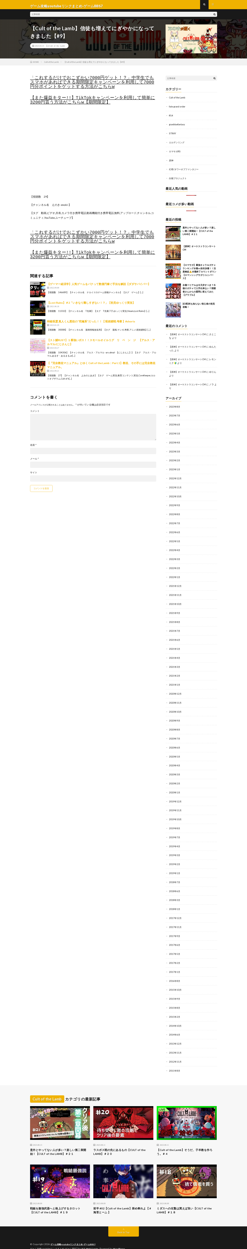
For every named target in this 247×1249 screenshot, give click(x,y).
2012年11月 (175, 1052)
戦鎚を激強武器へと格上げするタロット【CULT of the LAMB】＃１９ (58, 1203)
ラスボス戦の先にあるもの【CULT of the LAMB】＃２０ (122, 1143)
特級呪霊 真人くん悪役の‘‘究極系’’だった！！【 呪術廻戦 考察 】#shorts (91, 324)
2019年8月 (175, 822)
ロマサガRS (175, 153)
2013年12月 (175, 1034)
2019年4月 (175, 840)
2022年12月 (175, 478)
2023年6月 (175, 425)
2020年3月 (175, 769)
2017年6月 (175, 937)
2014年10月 (175, 1017)
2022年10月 (175, 495)
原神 (171, 162)
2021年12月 (175, 584)
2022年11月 (175, 486)
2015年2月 (175, 1008)
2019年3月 (175, 849)
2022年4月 (175, 548)
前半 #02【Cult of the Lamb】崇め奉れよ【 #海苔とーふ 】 (122, 1203)
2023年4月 (175, 442)
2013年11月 (175, 1043)
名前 (33, 447)
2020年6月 (175, 743)
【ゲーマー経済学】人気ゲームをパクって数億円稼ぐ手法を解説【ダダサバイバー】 (98, 286)
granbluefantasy (177, 126)
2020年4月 (175, 760)
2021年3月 (175, 663)
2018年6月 (175, 884)
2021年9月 (175, 610)
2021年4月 (175, 654)
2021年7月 (175, 628)
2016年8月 (175, 972)
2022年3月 (175, 557)
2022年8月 (175, 513)
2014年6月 (175, 1025)
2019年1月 (175, 866)
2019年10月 (175, 813)
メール (34, 461)
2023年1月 (175, 469)
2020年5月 (175, 752)
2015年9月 (175, 990)
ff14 (171, 117)
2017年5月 (175, 946)
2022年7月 (175, 522)
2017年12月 (175, 911)
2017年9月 (175, 928)
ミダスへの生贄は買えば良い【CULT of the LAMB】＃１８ (185, 1203)
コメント (35, 413)
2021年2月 (175, 672)
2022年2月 (175, 566)
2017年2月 (175, 955)
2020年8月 (175, 725)
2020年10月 (175, 707)
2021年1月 (175, 681)
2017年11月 (175, 919)
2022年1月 (175, 575)
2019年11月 (175, 805)
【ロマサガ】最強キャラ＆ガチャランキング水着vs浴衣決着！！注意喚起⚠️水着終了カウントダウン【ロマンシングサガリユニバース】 (199, 273)
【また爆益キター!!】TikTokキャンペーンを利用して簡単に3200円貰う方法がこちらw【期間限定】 (92, 103)
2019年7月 (175, 831)
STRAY (173, 135)
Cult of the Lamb (57, 48)
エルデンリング (177, 144)
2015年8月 (175, 999)
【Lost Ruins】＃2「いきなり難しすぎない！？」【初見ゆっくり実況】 (91, 305)
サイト (33, 475)
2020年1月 (175, 787)
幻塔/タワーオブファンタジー (185, 170)
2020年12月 (175, 690)
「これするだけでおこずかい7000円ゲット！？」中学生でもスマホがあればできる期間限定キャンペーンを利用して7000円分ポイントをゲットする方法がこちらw (92, 84)
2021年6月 (175, 637)
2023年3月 (175, 451)
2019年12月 (175, 796)
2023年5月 (175, 433)
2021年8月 (175, 619)
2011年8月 (175, 1061)
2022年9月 (175, 504)
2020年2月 (175, 778)
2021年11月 (175, 592)
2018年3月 (175, 893)
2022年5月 (175, 539)
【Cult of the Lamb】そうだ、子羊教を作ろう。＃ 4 (186, 1143)
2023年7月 (175, 416)
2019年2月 (175, 858)
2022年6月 (175, 531)
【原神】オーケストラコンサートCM (188, 335)
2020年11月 (175, 698)
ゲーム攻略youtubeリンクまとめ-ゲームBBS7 (74, 1237)
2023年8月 (175, 407)
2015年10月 (175, 981)
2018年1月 (175, 902)
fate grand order (177, 109)
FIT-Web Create (91, 1241)
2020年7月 (175, 734)
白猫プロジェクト (178, 179)
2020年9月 (175, 716)
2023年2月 (175, 460)
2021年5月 (175, 645)
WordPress (121, 1241)
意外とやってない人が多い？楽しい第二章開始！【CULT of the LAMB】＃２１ (199, 232)
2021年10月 (175, 601)
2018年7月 (175, 875)
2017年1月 (175, 964)
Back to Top (123, 1225)
